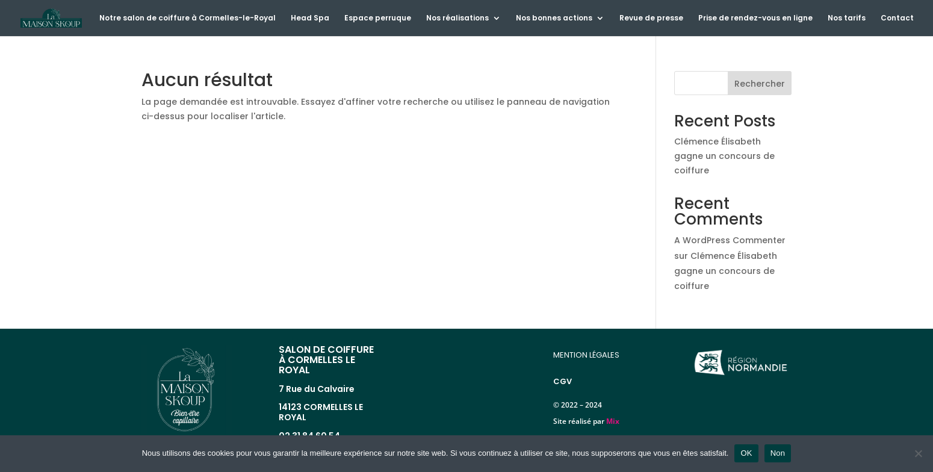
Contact (897, 18)
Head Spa (310, 18)
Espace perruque (377, 18)
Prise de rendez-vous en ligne (755, 18)
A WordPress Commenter (730, 240)
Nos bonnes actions (554, 18)
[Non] (918, 453)
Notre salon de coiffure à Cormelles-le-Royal (187, 18)
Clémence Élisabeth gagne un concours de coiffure (724, 155)
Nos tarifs (847, 18)
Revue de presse (651, 18)
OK (746, 453)
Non (778, 453)
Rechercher (759, 84)
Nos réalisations (457, 18)
